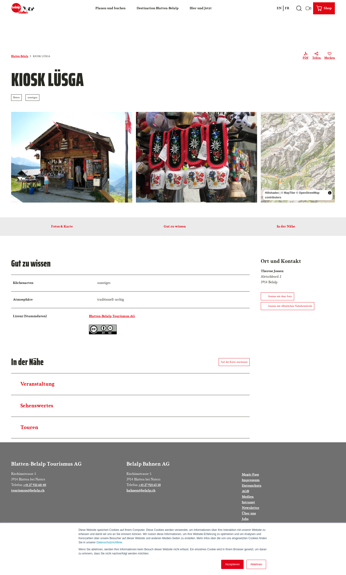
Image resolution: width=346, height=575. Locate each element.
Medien (248, 496)
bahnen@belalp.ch (140, 490)
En (279, 8)
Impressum (251, 480)
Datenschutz (251, 485)
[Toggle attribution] (330, 193)
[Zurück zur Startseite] (23, 8)
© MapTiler (288, 192)
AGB (245, 491)
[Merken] (329, 56)
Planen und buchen (110, 8)
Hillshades (272, 192)
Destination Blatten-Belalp (158, 8)
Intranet (248, 502)
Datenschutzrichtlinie (109, 542)
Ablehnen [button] (256, 564)
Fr (287, 8)
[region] (298, 157)
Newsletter (250, 507)
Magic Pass (250, 474)
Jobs (245, 519)
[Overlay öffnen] (299, 8)
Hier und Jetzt (201, 8)
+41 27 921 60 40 (34, 484)
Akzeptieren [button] (232, 564)
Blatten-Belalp (19, 56)
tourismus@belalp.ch (27, 490)
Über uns (249, 513)
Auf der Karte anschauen (234, 362)
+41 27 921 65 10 (149, 484)
